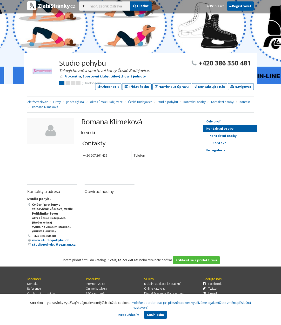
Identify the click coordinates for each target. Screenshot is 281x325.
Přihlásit (215, 6)
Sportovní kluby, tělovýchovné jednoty (114, 76)
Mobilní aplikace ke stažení (162, 284)
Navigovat (240, 86)
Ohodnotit (108, 86)
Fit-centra (73, 76)
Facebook (212, 284)
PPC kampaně (95, 293)
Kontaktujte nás (209, 86)
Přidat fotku (137, 86)
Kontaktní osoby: (235, 136)
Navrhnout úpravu (172, 86)
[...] (108, 6)
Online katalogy (96, 289)
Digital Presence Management (164, 293)
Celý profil (214, 121)
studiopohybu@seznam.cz (54, 244)
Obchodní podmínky (41, 293)
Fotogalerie (234, 150)
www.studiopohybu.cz (50, 240)
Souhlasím (155, 314)
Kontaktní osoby (234, 128)
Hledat (141, 6)
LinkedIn (211, 293)
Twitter (210, 289)
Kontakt (237, 143)
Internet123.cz (95, 284)
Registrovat (240, 6)
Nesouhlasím (128, 314)
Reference (34, 289)
